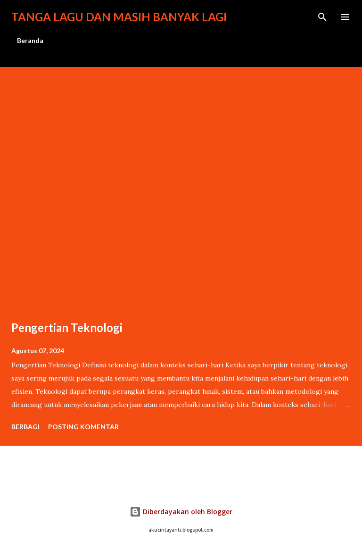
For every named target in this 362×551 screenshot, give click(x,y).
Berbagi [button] (25, 427)
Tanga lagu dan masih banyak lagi (119, 17)
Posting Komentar (83, 427)
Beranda (30, 40)
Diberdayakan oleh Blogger (181, 511)
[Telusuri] (322, 17)
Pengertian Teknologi (67, 327)
